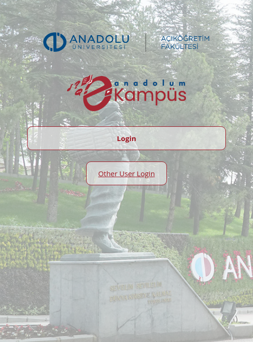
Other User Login (126, 173)
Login (126, 138)
